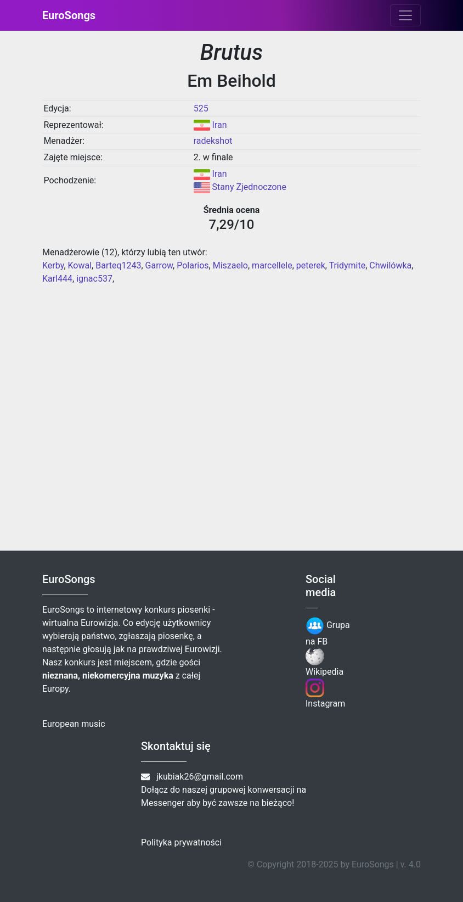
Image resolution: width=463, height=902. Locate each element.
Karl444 (57, 278)
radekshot (213, 141)
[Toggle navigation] (405, 15)
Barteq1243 (118, 265)
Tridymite (347, 265)
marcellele (272, 265)
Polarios (192, 265)
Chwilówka (390, 265)
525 (201, 108)
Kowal (80, 265)
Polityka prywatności (181, 842)
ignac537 (94, 278)
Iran (219, 125)
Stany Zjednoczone (249, 187)
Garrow (159, 265)
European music (73, 724)
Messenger (162, 803)
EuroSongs (68, 15)
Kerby (53, 265)
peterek (310, 265)
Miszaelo (230, 265)
